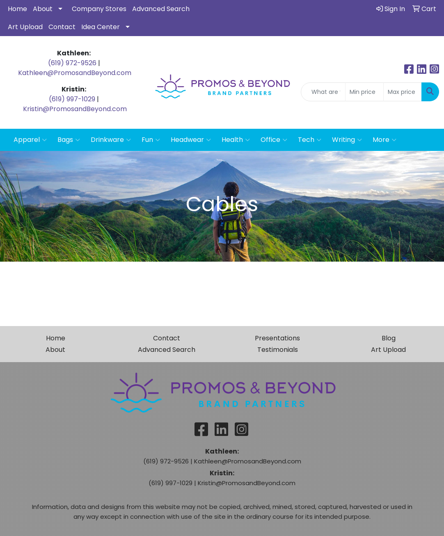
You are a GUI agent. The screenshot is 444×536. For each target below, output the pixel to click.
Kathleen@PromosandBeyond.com (74, 73)
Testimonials (277, 349)
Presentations (277, 338)
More (384, 140)
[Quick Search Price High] (402, 91)
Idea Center (100, 27)
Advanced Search (161, 9)
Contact (62, 27)
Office (274, 140)
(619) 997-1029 (72, 99)
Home (17, 9)
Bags (68, 140)
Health (236, 140)
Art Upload (25, 27)
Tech (309, 140)
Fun (151, 140)
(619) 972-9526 (72, 63)
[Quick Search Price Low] (364, 91)
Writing (347, 140)
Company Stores (99, 9)
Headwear (191, 140)
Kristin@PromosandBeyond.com (75, 109)
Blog (389, 338)
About (43, 9)
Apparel (30, 140)
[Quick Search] (323, 91)
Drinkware (111, 140)
